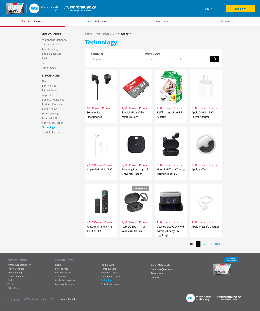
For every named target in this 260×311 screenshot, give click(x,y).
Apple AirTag (199, 169)
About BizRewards (160, 265)
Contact (155, 277)
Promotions (157, 273)
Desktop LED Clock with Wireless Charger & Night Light (171, 231)
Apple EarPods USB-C (99, 169)
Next (217, 244)
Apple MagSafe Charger (205, 226)
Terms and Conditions (68, 299)
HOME (88, 34)
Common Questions (161, 269)
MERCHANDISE (104, 34)
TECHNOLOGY (123, 34)
